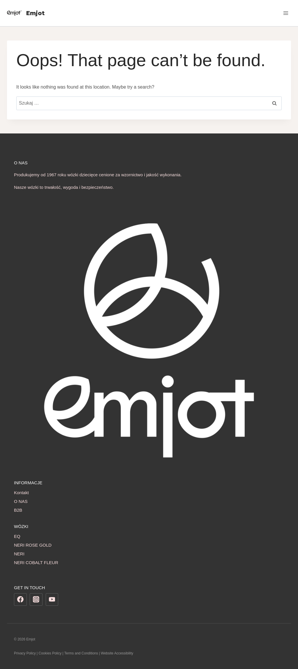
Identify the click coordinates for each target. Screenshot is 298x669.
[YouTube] (52, 599)
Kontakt (21, 492)
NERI (19, 553)
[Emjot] (26, 13)
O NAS (21, 501)
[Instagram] (36, 599)
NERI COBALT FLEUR (36, 562)
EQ (17, 536)
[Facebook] (20, 599)
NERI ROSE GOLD (33, 545)
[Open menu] (285, 12)
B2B (18, 510)
